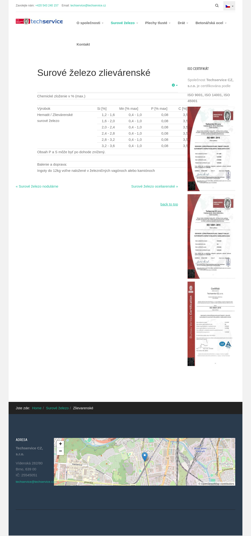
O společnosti (90, 23)
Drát (183, 23)
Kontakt (83, 44)
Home (37, 408)
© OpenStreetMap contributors (216, 483)
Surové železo (124, 23)
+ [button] (60, 444)
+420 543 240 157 (46, 5)
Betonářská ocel (210, 23)
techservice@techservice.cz (88, 5)
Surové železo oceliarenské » (154, 186)
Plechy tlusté (158, 23)
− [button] (60, 451)
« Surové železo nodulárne (37, 186)
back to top (169, 204)
